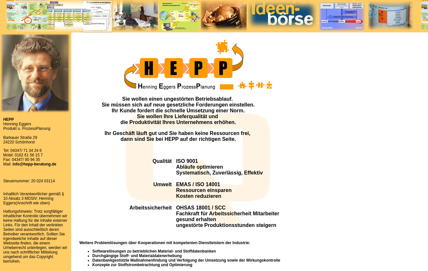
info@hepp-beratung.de (34, 164)
